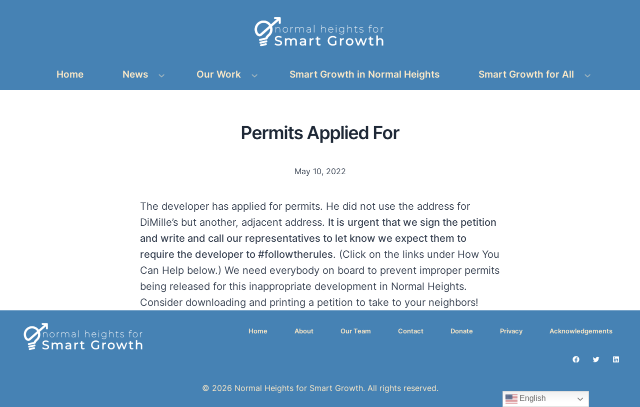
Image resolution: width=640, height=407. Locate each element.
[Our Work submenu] (254, 74)
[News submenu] (161, 74)
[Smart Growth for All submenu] (587, 74)
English (526, 399)
